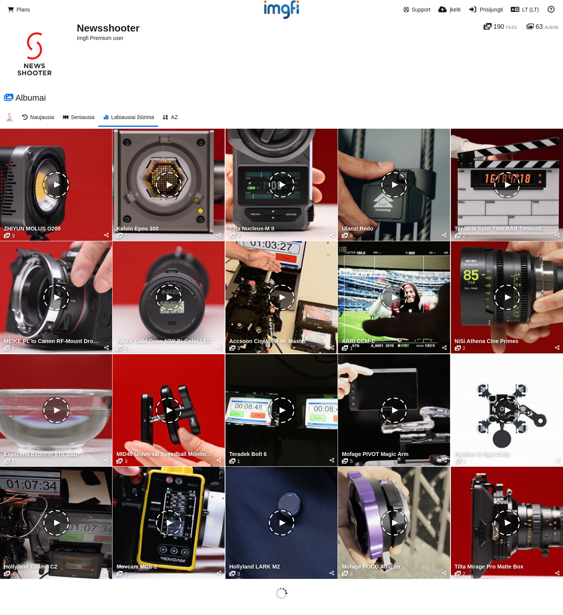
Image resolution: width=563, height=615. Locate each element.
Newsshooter (108, 28)
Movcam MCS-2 (136, 567)
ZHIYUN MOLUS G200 (32, 229)
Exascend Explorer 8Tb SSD (41, 454)
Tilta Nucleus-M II (251, 229)
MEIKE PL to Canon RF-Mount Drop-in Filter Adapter (51, 341)
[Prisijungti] (485, 9)
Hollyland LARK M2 (254, 567)
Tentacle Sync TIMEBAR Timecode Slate (502, 229)
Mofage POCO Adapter (371, 567)
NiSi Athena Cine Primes (487, 341)
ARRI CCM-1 (358, 341)
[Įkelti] (449, 9)
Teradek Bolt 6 (248, 454)
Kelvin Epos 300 (137, 229)
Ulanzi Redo (357, 229)
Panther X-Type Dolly (482, 454)
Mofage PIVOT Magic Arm (375, 454)
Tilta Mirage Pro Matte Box (489, 567)
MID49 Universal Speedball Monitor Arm (163, 454)
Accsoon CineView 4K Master (267, 341)
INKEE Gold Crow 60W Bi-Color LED (163, 341)
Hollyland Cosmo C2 (30, 567)
